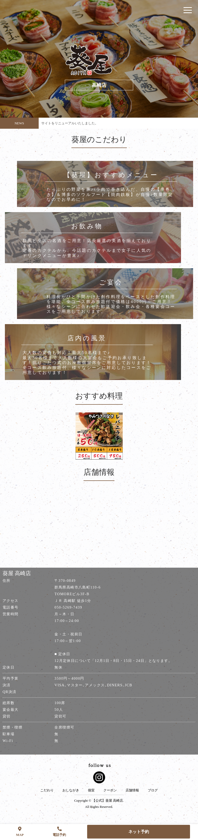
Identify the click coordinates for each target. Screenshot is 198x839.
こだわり (47, 790)
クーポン (110, 790)
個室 (91, 790)
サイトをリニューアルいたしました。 (69, 123)
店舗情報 (132, 790)
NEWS (19, 123)
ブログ (153, 790)
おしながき (70, 790)
